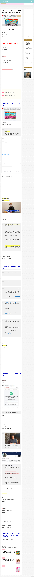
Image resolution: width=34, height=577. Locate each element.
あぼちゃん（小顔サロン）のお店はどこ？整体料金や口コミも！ (28, 52)
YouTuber (6, 14)
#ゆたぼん (7, 288)
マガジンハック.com (4, 1)
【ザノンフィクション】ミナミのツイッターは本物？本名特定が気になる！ (9, 568)
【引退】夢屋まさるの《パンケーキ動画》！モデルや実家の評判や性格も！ (9, 560)
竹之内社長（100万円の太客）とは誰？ (8, 95)
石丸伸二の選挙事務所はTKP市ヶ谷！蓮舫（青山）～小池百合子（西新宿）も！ (28, 62)
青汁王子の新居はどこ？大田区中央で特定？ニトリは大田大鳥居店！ (28, 43)
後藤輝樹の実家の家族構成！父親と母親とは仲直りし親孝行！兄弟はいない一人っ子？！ (28, 57)
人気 (9, 3)
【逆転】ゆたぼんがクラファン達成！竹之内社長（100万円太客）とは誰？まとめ (11, 97)
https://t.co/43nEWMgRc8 (9, 333)
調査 (10, 3)
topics (9, 14)
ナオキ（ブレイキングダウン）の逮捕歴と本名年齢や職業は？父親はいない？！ (28, 48)
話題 (7, 3)
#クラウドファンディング (13, 302)
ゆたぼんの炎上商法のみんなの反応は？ (8, 94)
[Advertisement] (11, 78)
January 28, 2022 (8, 313)
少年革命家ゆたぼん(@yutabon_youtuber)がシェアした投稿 (11, 171)
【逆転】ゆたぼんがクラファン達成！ (8, 92)
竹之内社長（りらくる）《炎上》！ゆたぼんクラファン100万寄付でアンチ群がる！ (9, 552)
